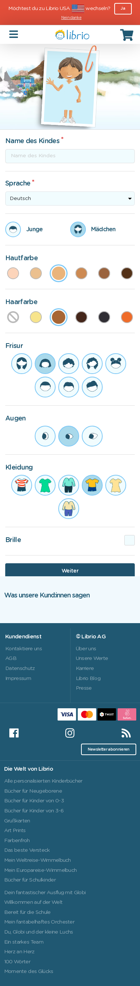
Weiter (70, 571)
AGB (10, 658)
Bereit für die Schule (27, 912)
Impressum (18, 678)
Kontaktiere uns (23, 648)
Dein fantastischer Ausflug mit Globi (45, 892)
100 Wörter (17, 961)
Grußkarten (17, 821)
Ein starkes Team (23, 942)
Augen (15, 418)
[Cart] (127, 35)
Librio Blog (88, 678)
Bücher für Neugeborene (33, 791)
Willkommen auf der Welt (33, 902)
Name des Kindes (32, 141)
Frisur (14, 346)
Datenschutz (20, 668)
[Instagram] (69, 733)
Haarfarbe (21, 302)
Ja (123, 8)
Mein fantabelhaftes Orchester (39, 922)
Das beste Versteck (27, 850)
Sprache (17, 183)
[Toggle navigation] (14, 34)
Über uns (86, 648)
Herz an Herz (19, 951)
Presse (84, 688)
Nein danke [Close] (71, 18)
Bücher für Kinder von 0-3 (34, 800)
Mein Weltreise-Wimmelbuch (37, 860)
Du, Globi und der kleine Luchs (38, 932)
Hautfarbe (21, 258)
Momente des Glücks (28, 971)
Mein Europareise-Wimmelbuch (40, 870)
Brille (13, 540)
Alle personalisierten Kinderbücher (43, 781)
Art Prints (15, 830)
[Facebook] (13, 733)
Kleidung (19, 467)
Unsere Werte (92, 658)
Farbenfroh (17, 840)
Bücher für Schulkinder (30, 880)
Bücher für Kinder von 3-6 (33, 810)
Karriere (85, 668)
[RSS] (126, 733)
